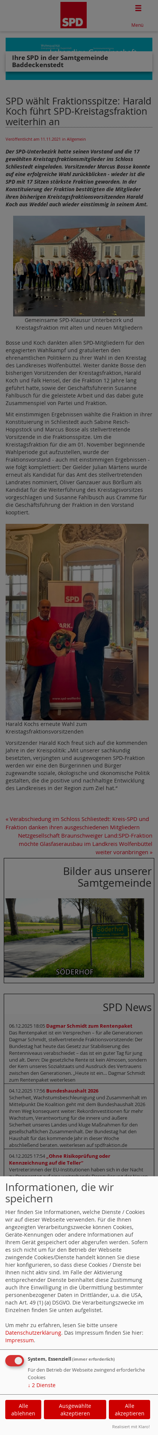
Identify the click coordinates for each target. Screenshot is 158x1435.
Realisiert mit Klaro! (131, 1426)
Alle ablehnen (23, 1409)
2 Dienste (42, 1385)
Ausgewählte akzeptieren (75, 1409)
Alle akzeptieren (129, 1409)
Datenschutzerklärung (33, 1332)
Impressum (19, 1340)
